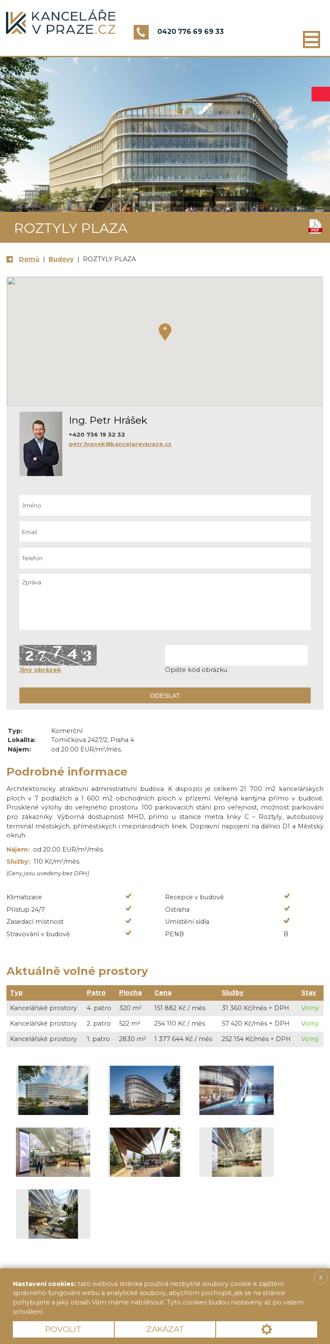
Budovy (61, 259)
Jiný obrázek (40, 670)
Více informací (74, 1312)
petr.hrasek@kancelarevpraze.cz (120, 443)
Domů (29, 259)
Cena (162, 992)
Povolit (63, 1329)
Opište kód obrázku (196, 670)
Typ (16, 992)
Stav (308, 992)
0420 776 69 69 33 (190, 31)
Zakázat (165, 1329)
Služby (233, 992)
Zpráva (165, 602)
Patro (96, 992)
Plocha (130, 992)
